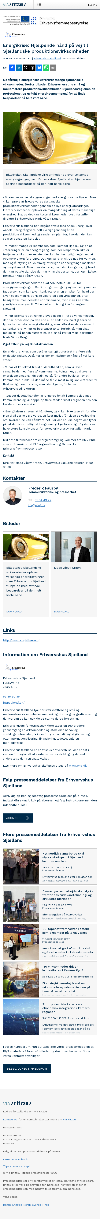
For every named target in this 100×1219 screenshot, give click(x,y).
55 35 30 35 (11, 696)
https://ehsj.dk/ (14, 702)
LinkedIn (8, 1159)
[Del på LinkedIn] (19, 68)
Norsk (27, 1204)
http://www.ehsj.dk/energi (21, 640)
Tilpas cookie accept (16, 1166)
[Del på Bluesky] (39, 68)
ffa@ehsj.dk (36, 505)
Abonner (18, 818)
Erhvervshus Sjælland (47, 58)
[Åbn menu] (40, 4)
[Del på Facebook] (12, 68)
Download (14, 611)
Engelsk (17, 1204)
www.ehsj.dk (78, 765)
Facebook (21, 1159)
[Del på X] (26, 68)
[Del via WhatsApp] (46, 68)
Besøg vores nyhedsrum (27, 1068)
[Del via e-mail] (53, 68)
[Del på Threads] (32, 68)
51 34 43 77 (43, 500)
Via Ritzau (69, 1119)
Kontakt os (10, 1119)
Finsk (45, 1204)
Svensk (36, 1204)
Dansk (7, 1204)
